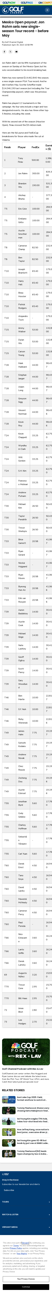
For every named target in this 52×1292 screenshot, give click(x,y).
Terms (16, 1245)
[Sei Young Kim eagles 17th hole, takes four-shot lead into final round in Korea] (8, 1121)
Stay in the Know (10, 1180)
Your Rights (22, 1253)
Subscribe (9, 1190)
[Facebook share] (4, 52)
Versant (25, 1243)
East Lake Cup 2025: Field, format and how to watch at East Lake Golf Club (31, 1099)
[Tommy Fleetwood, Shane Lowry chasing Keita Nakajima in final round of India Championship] (8, 1110)
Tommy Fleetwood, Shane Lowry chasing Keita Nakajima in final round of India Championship (33, 1109)
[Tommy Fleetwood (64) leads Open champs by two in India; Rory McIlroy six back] (8, 1153)
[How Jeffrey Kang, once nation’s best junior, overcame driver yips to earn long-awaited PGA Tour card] (8, 1132)
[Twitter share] (10, 52)
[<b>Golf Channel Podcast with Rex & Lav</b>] (26, 1052)
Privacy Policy (16, 1248)
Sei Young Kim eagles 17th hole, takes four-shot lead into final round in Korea (32, 1120)
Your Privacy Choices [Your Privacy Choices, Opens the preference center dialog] (26, 1279)
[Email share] (16, 52)
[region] (26, 1263)
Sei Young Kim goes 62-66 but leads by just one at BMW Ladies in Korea (33, 1142)
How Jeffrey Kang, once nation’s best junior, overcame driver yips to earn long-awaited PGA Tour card (33, 1131)
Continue (26, 1287)
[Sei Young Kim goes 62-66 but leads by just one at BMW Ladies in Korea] (8, 1143)
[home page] (13, 10)
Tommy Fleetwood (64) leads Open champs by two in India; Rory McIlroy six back (31, 1152)
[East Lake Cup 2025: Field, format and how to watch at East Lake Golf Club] (8, 1099)
